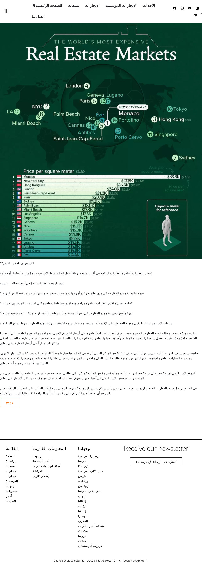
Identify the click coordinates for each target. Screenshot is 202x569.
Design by (135, 561)
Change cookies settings (69, 561)
